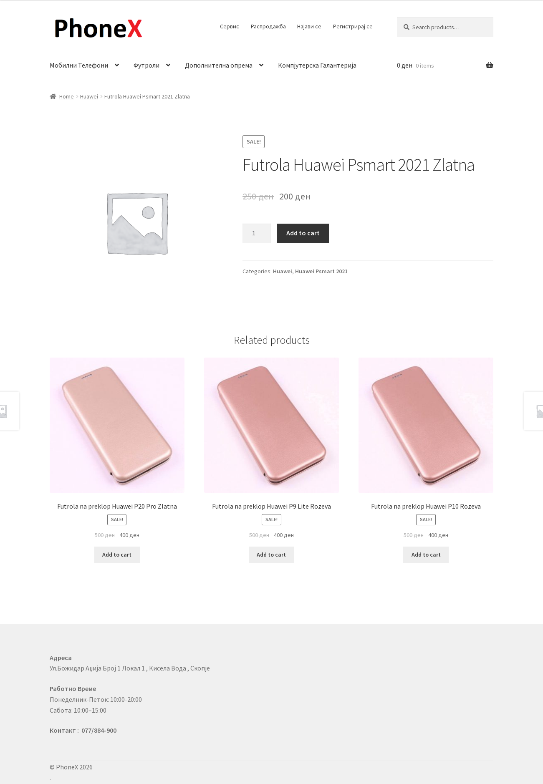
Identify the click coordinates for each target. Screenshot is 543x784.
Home (66, 96)
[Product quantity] (256, 233)
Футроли (146, 65)
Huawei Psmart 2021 (321, 271)
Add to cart (303, 233)
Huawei (89, 96)
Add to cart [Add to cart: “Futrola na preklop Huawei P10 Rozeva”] (426, 554)
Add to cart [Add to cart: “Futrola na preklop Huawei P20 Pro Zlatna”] (116, 554)
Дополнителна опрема (219, 65)
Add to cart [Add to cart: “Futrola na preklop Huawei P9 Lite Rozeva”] (271, 554)
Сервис (229, 26)
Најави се (309, 26)
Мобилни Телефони (79, 65)
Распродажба (268, 26)
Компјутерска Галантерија (317, 65)
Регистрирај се (353, 26)
